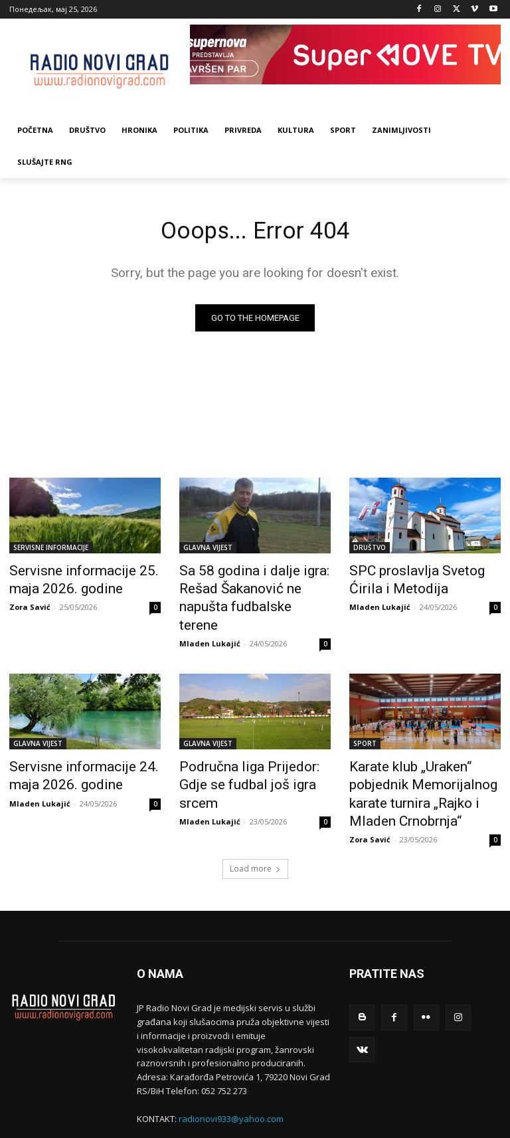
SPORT (365, 718)
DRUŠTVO (369, 550)
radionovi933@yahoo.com (231, 1065)
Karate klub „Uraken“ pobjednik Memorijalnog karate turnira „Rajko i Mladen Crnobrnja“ (424, 754)
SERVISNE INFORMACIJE (50, 550)
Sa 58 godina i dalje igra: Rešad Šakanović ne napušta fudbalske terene (250, 586)
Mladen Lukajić (209, 618)
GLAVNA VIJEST (207, 550)
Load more (255, 814)
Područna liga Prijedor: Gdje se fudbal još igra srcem (249, 747)
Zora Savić (29, 604)
